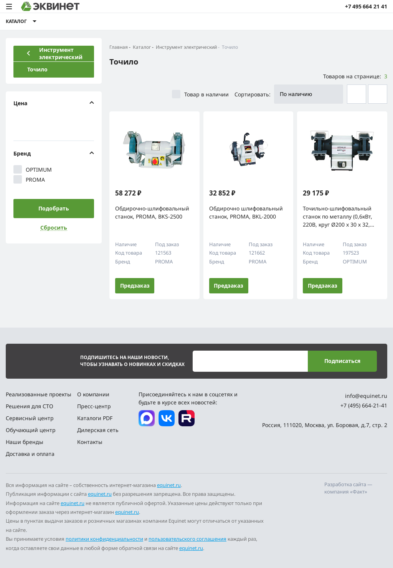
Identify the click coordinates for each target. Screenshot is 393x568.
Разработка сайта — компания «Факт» (348, 488)
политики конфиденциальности (104, 538)
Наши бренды (24, 441)
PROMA (29, 179)
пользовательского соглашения (187, 538)
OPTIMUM (32, 169)
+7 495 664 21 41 (366, 6)
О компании (93, 394)
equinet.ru (169, 485)
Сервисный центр (30, 418)
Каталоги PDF (94, 418)
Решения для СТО (29, 406)
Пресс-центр (94, 406)
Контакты (89, 441)
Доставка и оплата (30, 453)
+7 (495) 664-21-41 (363, 405)
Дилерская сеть (98, 430)
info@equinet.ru (366, 395)
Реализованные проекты (38, 394)
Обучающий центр (31, 430)
